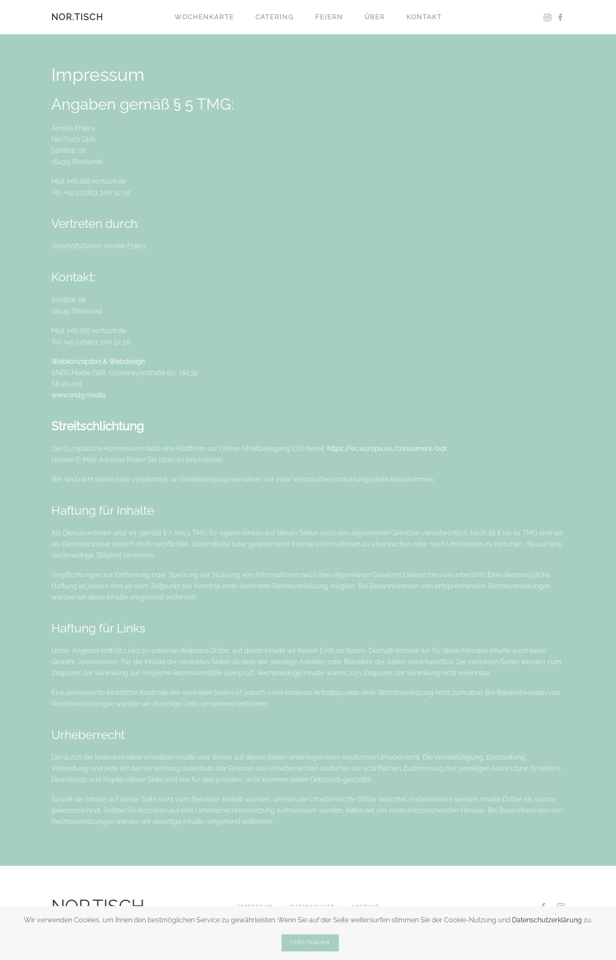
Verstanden (310, 942)
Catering (274, 17)
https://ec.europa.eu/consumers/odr (386, 448)
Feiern (329, 17)
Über (374, 17)
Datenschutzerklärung (547, 920)
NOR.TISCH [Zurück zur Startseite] (77, 17)
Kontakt (424, 17)
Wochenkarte (204, 17)
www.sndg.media (78, 395)
